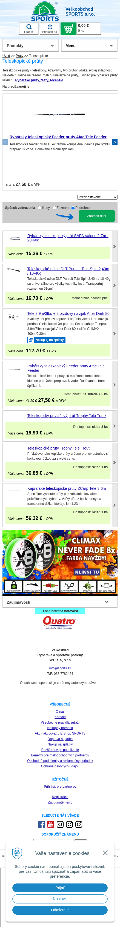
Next (115, 142)
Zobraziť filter (97, 216)
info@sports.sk (60, 668)
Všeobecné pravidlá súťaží (60, 722)
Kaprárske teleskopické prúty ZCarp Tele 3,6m (66, 488)
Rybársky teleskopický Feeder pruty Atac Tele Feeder (58, 137)
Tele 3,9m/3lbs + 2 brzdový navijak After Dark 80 (68, 313)
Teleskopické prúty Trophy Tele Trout (58, 448)
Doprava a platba (60, 739)
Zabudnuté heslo (60, 802)
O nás (60, 711)
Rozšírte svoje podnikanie (60, 750)
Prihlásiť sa (49, 28)
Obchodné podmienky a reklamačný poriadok (60, 761)
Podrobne (82, 208)
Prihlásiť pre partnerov (60, 786)
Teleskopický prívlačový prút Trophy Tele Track (66, 415)
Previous (5, 142)
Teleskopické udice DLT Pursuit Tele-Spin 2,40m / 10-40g (68, 271)
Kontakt (60, 717)
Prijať (59, 888)
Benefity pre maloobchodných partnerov (60, 755)
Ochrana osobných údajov (60, 766)
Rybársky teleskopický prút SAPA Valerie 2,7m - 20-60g (67, 238)
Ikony (46, 208)
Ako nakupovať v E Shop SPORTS (60, 733)
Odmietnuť (60, 910)
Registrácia (60, 797)
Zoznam (62, 208)
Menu (70, 46)
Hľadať (28, 28)
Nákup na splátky (60, 744)
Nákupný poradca (60, 728)
